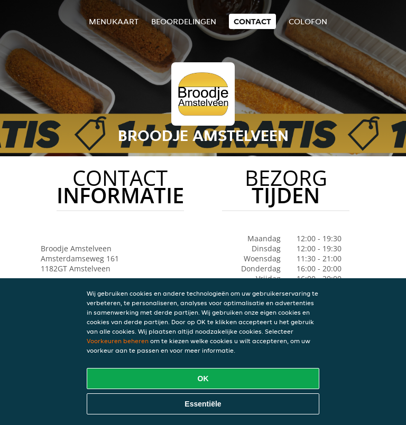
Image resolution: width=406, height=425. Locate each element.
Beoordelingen (183, 21)
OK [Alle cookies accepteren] (203, 378)
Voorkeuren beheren (118, 341)
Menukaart (114, 21)
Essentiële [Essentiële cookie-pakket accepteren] (202, 404)
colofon (308, 21)
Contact (252, 21)
